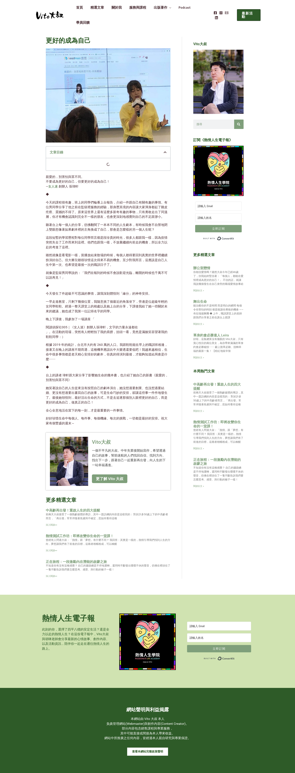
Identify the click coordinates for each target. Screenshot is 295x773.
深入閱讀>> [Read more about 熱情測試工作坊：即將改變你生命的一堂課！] (51, 537)
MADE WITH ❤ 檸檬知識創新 (238, 766)
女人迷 (53, 173)
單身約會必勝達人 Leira (211, 322)
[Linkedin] (230, 8)
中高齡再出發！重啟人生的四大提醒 (73, 497)
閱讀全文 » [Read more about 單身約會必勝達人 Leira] (198, 344)
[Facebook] (213, 8)
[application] (166, 8)
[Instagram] (219, 8)
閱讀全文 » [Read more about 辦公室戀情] (198, 277)
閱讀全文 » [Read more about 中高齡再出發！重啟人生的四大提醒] (198, 397)
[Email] (225, 8)
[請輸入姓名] (218, 204)
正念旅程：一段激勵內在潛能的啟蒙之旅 (76, 548)
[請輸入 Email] (218, 192)
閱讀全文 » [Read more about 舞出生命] (198, 310)
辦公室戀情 (201, 255)
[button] (248, 8)
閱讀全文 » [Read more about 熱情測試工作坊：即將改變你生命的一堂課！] (198, 435)
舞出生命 (200, 288)
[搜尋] (239, 111)
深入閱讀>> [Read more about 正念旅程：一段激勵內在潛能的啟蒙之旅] (51, 562)
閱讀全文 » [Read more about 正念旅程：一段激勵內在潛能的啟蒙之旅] (198, 472)
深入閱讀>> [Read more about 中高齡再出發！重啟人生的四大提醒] (51, 511)
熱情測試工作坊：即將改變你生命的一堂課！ (80, 522)
